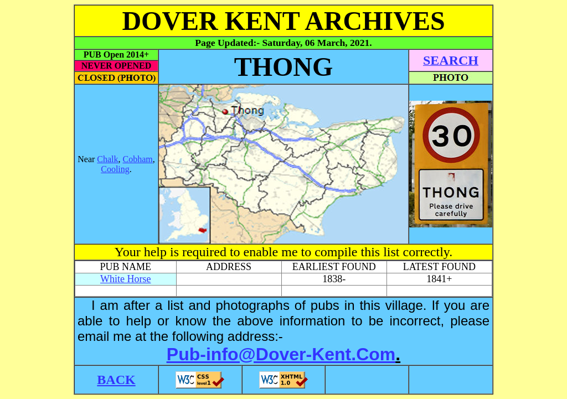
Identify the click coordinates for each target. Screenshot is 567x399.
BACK (116, 379)
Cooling (115, 169)
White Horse (125, 278)
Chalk (107, 159)
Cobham (138, 159)
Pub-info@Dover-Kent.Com (281, 354)
